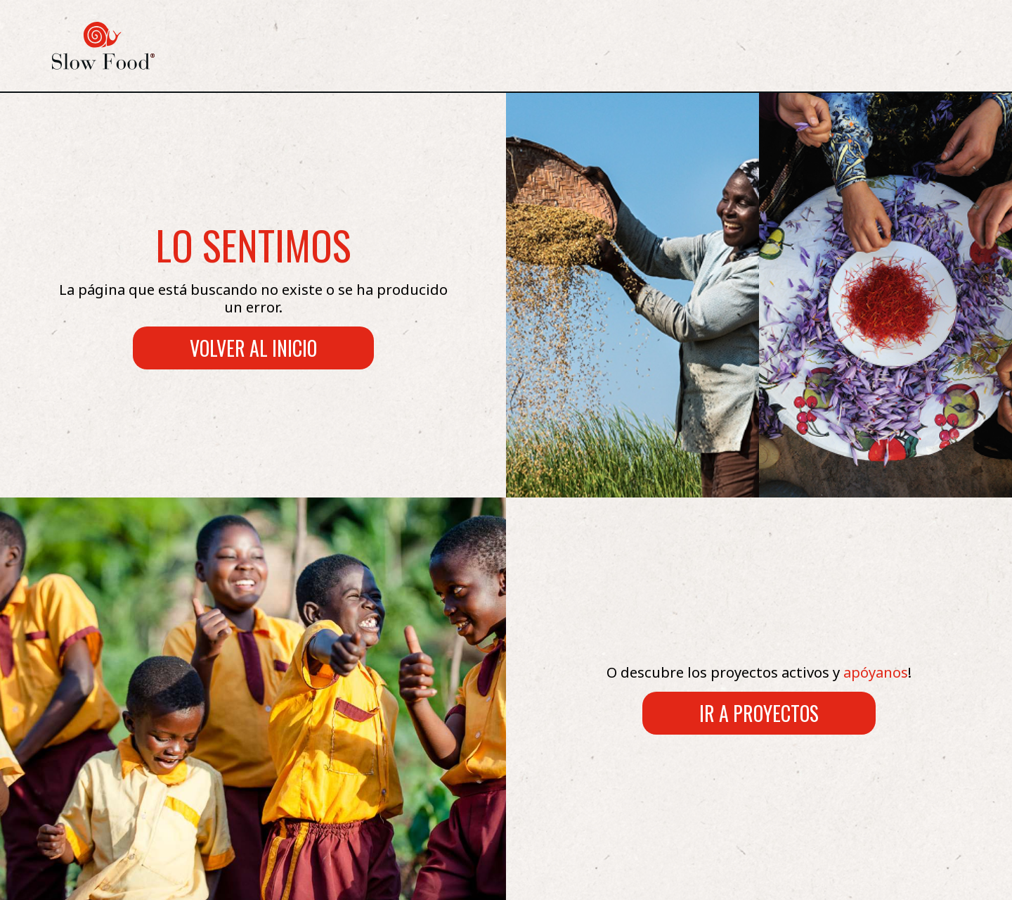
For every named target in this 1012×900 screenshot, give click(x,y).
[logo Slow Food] (103, 46)
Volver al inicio (253, 348)
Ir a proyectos (759, 713)
